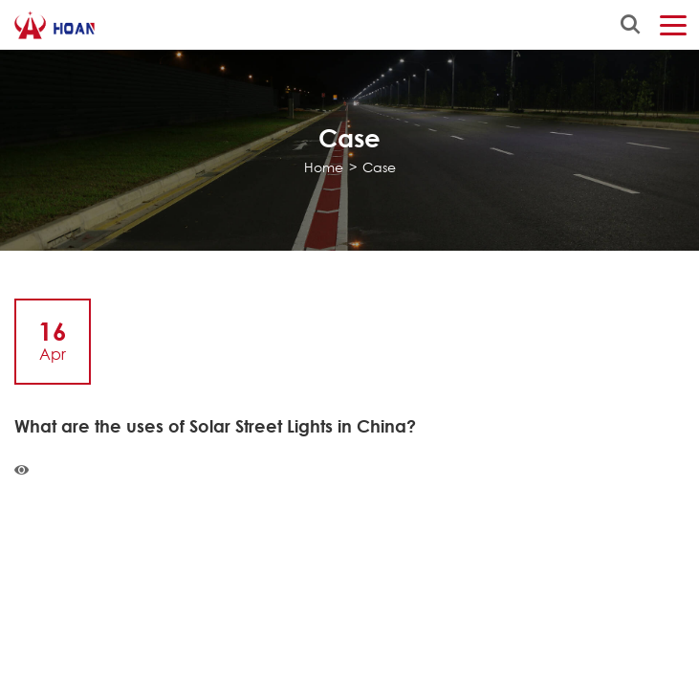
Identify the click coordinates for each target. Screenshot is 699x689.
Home (323, 167)
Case (379, 167)
